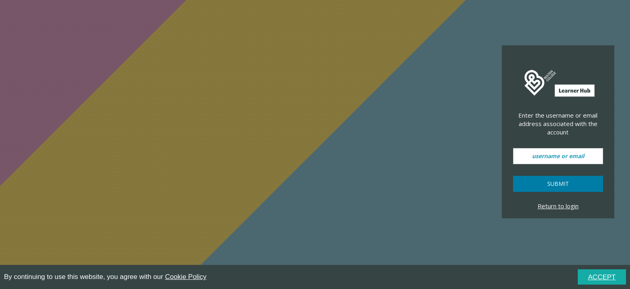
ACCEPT (602, 277)
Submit (558, 183)
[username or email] (558, 156)
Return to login (558, 206)
